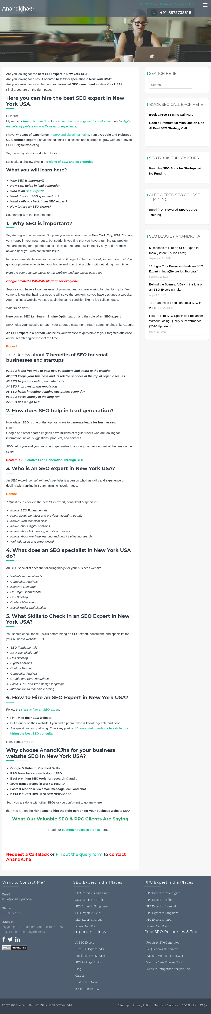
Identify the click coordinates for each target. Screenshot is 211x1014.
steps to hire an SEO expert (40, 709)
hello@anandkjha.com (17, 899)
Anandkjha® (18, 8)
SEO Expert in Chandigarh (92, 893)
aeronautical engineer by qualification (87, 121)
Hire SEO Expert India (89, 949)
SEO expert (34, 191)
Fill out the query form (79, 854)
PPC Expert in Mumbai (161, 906)
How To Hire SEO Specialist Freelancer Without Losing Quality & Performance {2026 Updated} (176, 321)
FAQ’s (203, 1005)
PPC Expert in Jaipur (159, 919)
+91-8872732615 (170, 12)
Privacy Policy (142, 1005)
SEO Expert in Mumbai (90, 900)
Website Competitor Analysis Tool (168, 969)
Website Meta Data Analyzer (164, 956)
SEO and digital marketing (71, 134)
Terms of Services (166, 1005)
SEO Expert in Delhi (88, 913)
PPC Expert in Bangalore (162, 913)
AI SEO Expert (84, 942)
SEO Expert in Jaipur (88, 919)
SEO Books (189, 1005)
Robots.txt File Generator (162, 942)
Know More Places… (88, 926)
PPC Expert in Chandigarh (163, 893)
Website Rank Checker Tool (164, 962)
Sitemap (123, 1005)
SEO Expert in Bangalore (91, 906)
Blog (78, 969)
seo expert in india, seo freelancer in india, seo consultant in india (33, 968)
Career (79, 975)
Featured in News (86, 982)
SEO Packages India (88, 962)
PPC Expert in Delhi (159, 900)
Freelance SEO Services (90, 956)
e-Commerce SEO (87, 989)
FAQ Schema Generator (161, 949)
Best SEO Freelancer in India (53, 1005)
